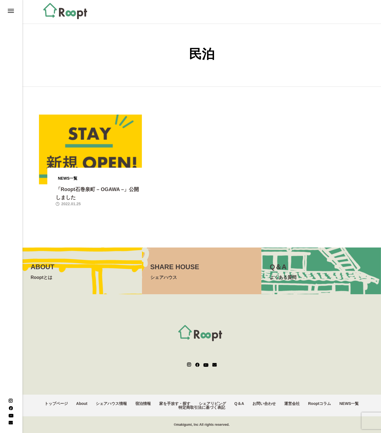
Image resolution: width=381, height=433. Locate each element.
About (81, 403)
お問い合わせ (264, 403)
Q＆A (239, 403)
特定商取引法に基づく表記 (201, 407)
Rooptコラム (319, 403)
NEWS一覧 (349, 403)
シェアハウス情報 (111, 403)
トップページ (56, 403)
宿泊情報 (143, 403)
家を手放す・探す (174, 403)
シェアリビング (212, 403)
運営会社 (292, 403)
